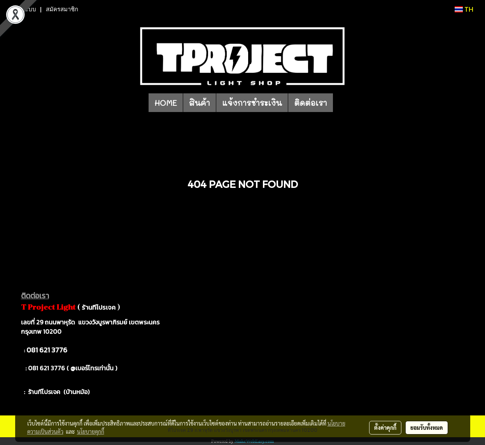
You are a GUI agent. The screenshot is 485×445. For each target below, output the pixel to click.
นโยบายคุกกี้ (90, 431)
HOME (165, 103)
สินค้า (199, 103)
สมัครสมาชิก (62, 9)
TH (464, 9)
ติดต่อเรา (310, 103)
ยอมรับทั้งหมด (426, 427)
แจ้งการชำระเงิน (252, 103)
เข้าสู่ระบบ (23, 9)
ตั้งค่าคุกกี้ (385, 427)
